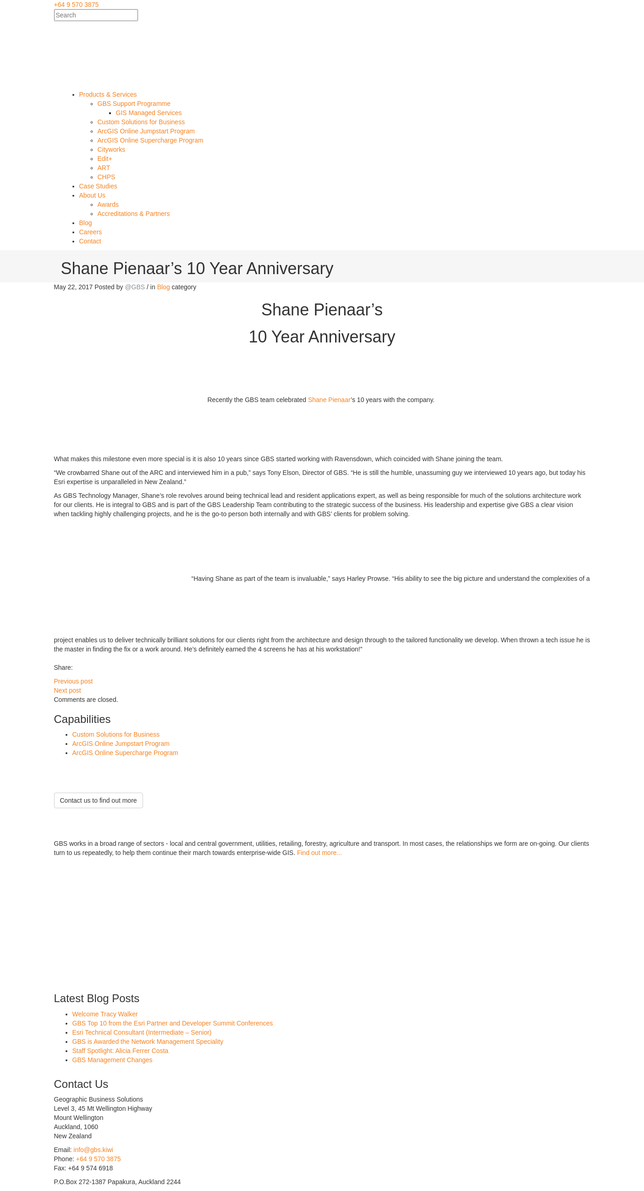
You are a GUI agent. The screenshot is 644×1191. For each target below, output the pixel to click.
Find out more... (319, 852)
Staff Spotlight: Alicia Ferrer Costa (120, 1050)
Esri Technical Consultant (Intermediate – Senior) (142, 1032)
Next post (67, 690)
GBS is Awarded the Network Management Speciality (148, 1041)
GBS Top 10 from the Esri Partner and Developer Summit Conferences (172, 1023)
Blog (163, 287)
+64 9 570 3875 (76, 4)
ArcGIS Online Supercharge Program (125, 752)
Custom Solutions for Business (116, 734)
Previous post (73, 681)
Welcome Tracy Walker (105, 1014)
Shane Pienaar (329, 399)
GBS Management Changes (112, 1060)
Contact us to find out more (98, 800)
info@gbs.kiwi (93, 1149)
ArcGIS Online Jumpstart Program (121, 743)
